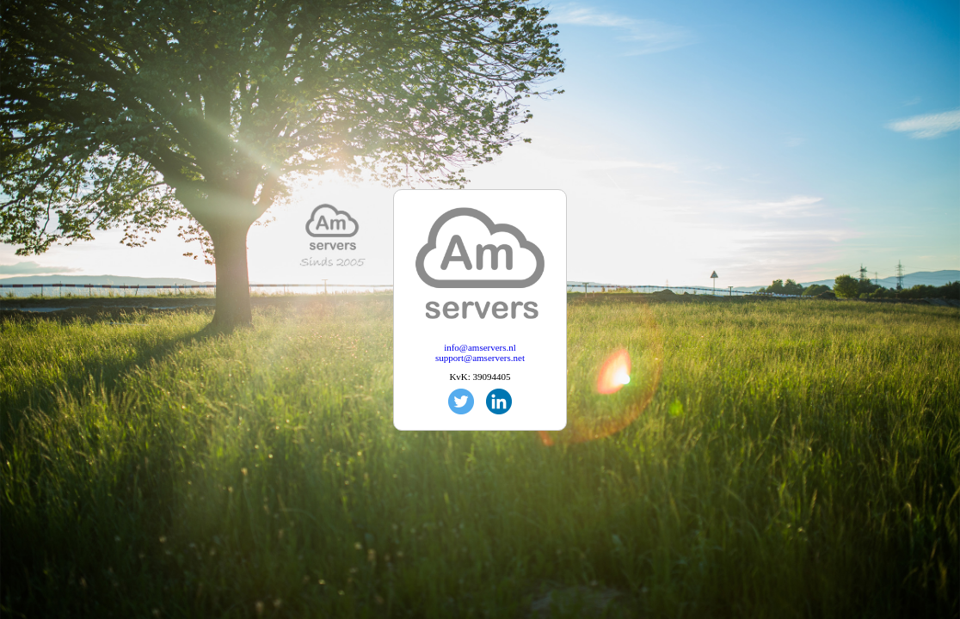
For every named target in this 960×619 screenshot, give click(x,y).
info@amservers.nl (480, 347)
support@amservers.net (480, 357)
